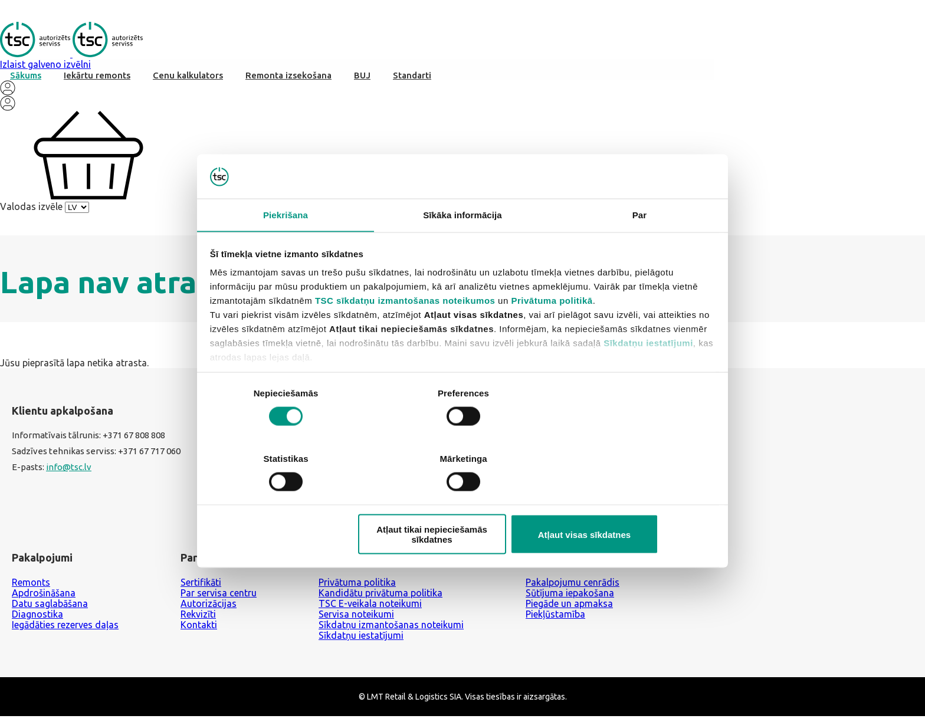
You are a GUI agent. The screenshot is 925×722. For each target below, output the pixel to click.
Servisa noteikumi (356, 621)
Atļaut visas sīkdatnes (631, 500)
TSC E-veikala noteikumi (370, 610)
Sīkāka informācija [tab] (462, 249)
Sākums (25, 78)
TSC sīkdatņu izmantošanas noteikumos (406, 335)
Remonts (31, 589)
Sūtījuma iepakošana (570, 600)
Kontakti (199, 631)
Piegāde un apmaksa (569, 610)
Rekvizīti (198, 621)
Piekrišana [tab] (285, 249)
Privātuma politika (357, 589)
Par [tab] (639, 249)
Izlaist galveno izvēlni (45, 67)
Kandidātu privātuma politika (380, 600)
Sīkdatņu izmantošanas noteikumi (391, 631)
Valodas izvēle (31, 209)
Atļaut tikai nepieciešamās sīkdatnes (460, 501)
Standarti (412, 78)
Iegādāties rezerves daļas (65, 631)
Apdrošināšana (44, 600)
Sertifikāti (201, 589)
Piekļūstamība (555, 621)
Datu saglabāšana (50, 610)
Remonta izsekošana (288, 78)
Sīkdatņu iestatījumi (649, 377)
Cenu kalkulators (188, 78)
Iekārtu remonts (97, 78)
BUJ (362, 78)
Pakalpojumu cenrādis (572, 589)
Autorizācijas (209, 610)
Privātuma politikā (552, 335)
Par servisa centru (219, 600)
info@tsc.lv (68, 475)
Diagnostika (37, 621)
